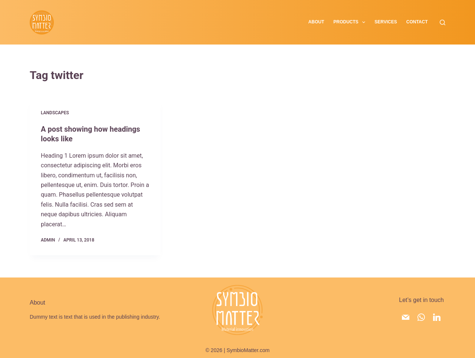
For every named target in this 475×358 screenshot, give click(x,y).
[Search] (442, 22)
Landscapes (55, 112)
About (316, 21)
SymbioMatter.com (247, 350)
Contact (417, 21)
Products (351, 22)
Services (385, 21)
